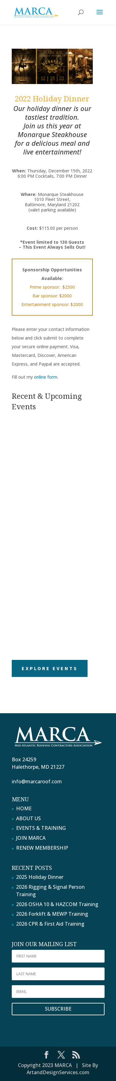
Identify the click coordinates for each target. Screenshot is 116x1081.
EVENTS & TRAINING (41, 828)
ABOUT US (28, 818)
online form (45, 377)
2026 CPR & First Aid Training (50, 923)
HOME (24, 808)
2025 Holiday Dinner (39, 877)
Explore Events (50, 668)
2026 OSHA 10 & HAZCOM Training (57, 904)
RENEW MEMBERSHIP (42, 847)
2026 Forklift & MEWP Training (52, 913)
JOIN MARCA (30, 837)
